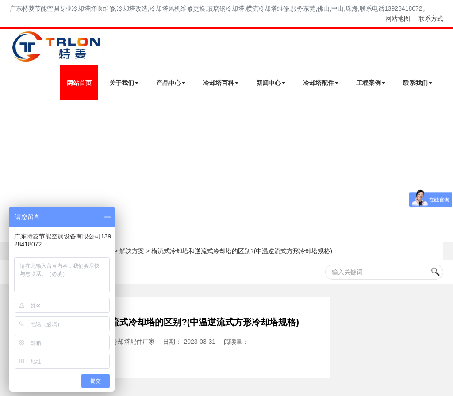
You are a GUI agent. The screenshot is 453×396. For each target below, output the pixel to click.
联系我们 (417, 82)
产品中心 (170, 82)
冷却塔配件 (320, 82)
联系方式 (430, 18)
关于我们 (123, 82)
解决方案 (131, 250)
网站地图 (397, 18)
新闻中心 (270, 82)
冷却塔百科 (220, 82)
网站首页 (79, 82)
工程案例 (370, 82)
